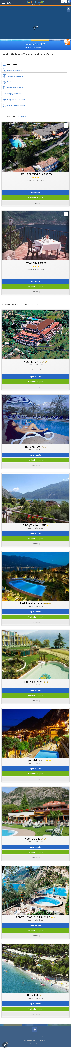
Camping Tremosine (14, 94)
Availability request (35, 198)
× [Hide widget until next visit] (6, 1043)
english (42, 1036)
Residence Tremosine (14, 70)
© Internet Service (35, 1044)
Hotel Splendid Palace (32, 760)
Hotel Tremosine (13, 64)
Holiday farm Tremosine (15, 88)
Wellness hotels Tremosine (16, 105)
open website (35, 376)
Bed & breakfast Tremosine (16, 82)
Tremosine (20, 116)
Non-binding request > (35, 44)
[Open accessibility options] (4, 1045)
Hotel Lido (33, 995)
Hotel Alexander (32, 681)
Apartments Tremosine (15, 76)
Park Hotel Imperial (31, 603)
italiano (28, 1036)
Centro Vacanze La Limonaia (33, 917)
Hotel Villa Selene (35, 262)
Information (35, 192)
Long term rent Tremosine (16, 100)
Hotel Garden (33, 446)
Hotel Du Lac (32, 838)
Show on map (35, 465)
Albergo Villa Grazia (34, 525)
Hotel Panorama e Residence (36, 174)
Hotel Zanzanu (32, 361)
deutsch (35, 1036)
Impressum (42, 1040)
